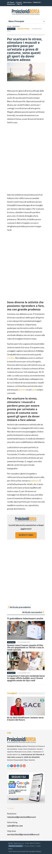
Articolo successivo (32, 612)
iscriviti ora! (26, 535)
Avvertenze (27, 2)
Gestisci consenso (15, 846)
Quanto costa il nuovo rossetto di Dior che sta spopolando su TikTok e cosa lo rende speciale (25, 647)
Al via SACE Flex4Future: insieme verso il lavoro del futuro (25, 718)
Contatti (19, 2)
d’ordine (10, 358)
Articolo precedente (20, 607)
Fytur (39, 851)
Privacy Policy (29, 846)
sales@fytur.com (15, 825)
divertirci (22, 389)
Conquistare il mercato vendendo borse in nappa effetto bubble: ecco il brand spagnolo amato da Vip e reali (26, 678)
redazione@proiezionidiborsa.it (21, 817)
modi (34, 389)
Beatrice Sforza (23, 29)
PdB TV (19, 4)
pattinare (35, 480)
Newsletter (11, 4)
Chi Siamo (10, 2)
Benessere (16, 26)
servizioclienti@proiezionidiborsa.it (23, 834)
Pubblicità (36, 2)
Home (9, 26)
